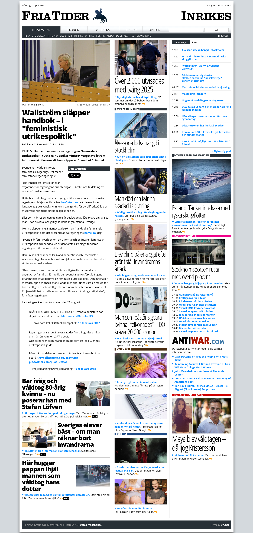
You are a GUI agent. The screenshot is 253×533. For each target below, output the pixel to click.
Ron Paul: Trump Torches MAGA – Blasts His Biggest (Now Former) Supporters (201, 387)
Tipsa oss (223, 35)
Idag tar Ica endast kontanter (197, 314)
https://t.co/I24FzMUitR (62, 357)
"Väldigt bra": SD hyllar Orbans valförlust (200, 67)
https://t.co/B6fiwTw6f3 (77, 316)
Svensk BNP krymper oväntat (197, 308)
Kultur (131, 30)
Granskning (144, 35)
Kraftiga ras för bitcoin (192, 298)
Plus (194, 42)
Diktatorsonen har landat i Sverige (202, 125)
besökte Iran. (70, 202)
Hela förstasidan (35, 35)
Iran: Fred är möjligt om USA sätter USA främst (206, 143)
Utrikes (89, 35)
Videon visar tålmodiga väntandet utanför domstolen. (57, 495)
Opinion (154, 30)
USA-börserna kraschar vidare (197, 318)
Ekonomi (73, 30)
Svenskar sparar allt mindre (196, 311)
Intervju (53, 35)
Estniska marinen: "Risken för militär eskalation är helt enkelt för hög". (195, 223)
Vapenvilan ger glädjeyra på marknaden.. (199, 283)
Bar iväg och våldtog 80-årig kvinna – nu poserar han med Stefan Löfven (47, 393)
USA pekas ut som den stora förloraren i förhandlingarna (206, 108)
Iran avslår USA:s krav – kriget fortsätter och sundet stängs (206, 133)
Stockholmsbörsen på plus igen (198, 324)
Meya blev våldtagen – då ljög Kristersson (199, 443)
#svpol (42, 357)
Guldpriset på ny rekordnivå (196, 294)
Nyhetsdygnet (222, 151)
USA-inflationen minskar (194, 321)
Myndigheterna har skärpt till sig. (137, 97)
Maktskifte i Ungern (194, 93)
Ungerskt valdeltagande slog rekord (203, 100)
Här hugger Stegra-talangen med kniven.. (142, 275)
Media (110, 35)
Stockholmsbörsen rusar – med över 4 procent (197, 272)
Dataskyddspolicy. (91, 524)
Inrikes (78, 35)
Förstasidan (41, 30)
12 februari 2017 (89, 323)
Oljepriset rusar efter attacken (197, 304)
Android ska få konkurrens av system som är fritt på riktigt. (139, 425)
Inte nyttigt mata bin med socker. (137, 382)
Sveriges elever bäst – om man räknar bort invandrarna (79, 434)
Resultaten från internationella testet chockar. (52, 451)
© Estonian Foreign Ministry (93, 104)
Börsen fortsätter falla (192, 328)
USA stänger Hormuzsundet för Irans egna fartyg (204, 117)
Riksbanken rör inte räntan (195, 301)
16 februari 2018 (85, 368)
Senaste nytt (182, 42)
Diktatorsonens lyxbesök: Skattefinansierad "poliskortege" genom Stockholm (202, 77)
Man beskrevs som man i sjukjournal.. (140, 338)
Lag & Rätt (66, 35)
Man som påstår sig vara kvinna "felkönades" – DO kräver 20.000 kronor (140, 324)
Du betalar (122, 35)
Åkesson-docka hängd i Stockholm (203, 50)
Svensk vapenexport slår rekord (198, 331)
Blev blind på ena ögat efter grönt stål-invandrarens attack (141, 261)
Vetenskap (103, 30)
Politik (100, 35)
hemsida (90, 232)
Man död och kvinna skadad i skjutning (206, 87)
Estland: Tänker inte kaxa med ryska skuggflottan (204, 58)
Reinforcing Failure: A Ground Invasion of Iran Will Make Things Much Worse (202, 365)
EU (132, 35)
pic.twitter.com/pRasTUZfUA (48, 362)
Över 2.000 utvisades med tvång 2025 (139, 85)
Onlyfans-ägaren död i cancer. (135, 508)
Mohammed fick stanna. (189, 455)
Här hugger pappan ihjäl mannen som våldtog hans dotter (41, 475)
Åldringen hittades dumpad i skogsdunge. (49, 413)
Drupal (225, 524)
